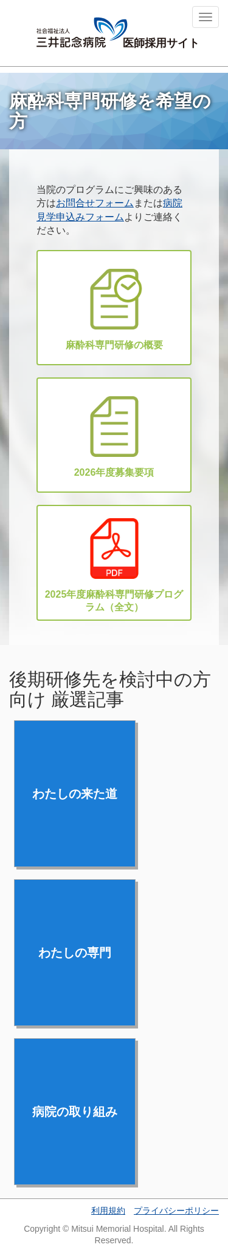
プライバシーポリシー (176, 1210)
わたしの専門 (74, 952)
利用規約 (108, 1210)
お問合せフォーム (95, 203)
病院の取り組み (74, 1111)
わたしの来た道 (74, 793)
